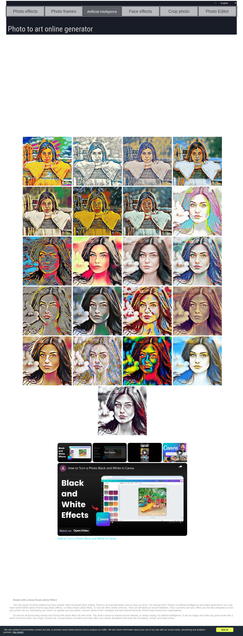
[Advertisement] (122, 62)
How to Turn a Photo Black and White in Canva (101, 468)
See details (18, 632)
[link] (63, 468)
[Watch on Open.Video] (74, 531)
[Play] (144, 452)
